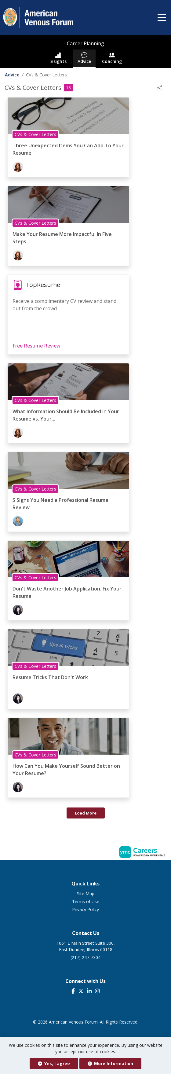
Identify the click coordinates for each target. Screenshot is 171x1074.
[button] (161, 17)
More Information (110, 1063)
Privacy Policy (85, 909)
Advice (84, 58)
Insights (58, 58)
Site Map (85, 893)
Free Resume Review (36, 345)
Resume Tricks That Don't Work (50, 677)
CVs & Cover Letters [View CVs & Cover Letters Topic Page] (35, 134)
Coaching (112, 58)
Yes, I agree (54, 1063)
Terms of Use (85, 901)
